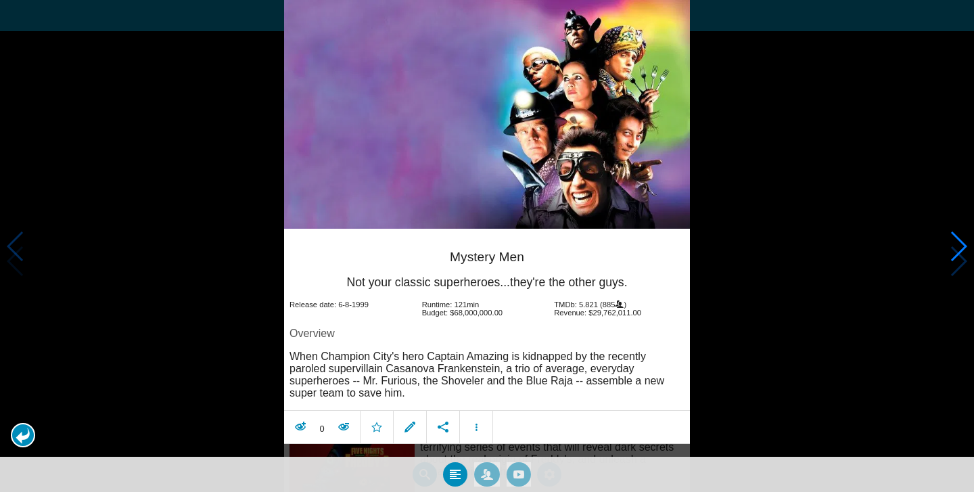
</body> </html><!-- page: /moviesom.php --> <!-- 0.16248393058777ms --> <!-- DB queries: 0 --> (487, 246)
